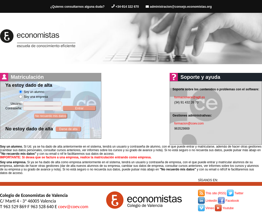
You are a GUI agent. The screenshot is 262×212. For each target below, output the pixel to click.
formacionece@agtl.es (189, 97)
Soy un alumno (34, 92)
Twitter (238, 193)
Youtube (228, 208)
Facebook (232, 201)
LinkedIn (211, 201)
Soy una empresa (36, 97)
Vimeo (209, 208)
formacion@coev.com (189, 123)
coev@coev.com (73, 206)
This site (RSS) (215, 193)
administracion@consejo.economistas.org (181, 6)
